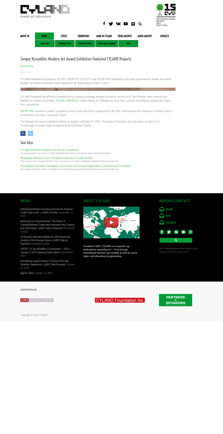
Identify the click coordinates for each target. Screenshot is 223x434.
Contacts (164, 36)
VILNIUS (171, 335)
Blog (128, 43)
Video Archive (124, 36)
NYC (168, 329)
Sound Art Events (85, 43)
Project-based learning (106, 43)
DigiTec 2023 (27, 386)
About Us (24, 36)
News (44, 36)
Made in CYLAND (104, 36)
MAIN (169, 322)
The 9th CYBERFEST (68, 213)
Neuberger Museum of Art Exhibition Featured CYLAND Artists (56, 271)
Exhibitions (83, 36)
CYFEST (64, 36)
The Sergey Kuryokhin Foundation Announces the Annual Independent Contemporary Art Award (75, 279)
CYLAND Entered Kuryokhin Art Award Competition (49, 263)
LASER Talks (44, 43)
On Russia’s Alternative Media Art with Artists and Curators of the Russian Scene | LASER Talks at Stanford (45, 353)
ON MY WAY (27, 224)
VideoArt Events (65, 43)
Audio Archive (145, 36)
